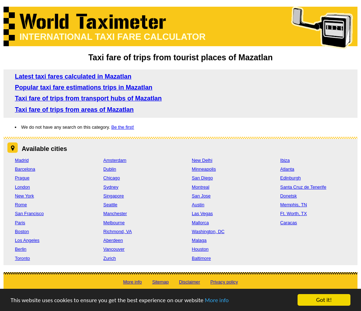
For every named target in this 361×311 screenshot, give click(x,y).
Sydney (110, 187)
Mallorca (200, 222)
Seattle (110, 204)
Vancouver (113, 249)
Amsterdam (114, 160)
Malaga (199, 240)
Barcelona (25, 169)
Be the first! (122, 127)
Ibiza (285, 160)
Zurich (109, 258)
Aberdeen (113, 240)
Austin (198, 204)
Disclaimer (189, 282)
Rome (21, 204)
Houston (200, 249)
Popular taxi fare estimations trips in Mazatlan (83, 87)
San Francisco (29, 213)
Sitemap (160, 282)
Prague (22, 178)
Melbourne (113, 222)
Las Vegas (202, 213)
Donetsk (288, 196)
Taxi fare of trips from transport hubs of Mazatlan (88, 98)
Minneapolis (204, 169)
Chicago (111, 178)
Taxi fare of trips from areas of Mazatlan (74, 109)
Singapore (113, 196)
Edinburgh (290, 178)
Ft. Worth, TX (293, 213)
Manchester (115, 213)
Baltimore (201, 258)
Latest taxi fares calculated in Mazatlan (73, 76)
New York (24, 196)
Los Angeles (27, 240)
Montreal (200, 187)
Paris (20, 222)
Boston (22, 231)
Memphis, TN (293, 204)
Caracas (288, 222)
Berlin (20, 249)
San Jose (201, 196)
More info (217, 301)
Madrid (22, 160)
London (22, 187)
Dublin (109, 169)
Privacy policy (224, 282)
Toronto (22, 258)
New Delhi (202, 160)
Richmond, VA (117, 231)
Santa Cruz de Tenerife (303, 187)
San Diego (202, 178)
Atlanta (287, 169)
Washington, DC (208, 231)
